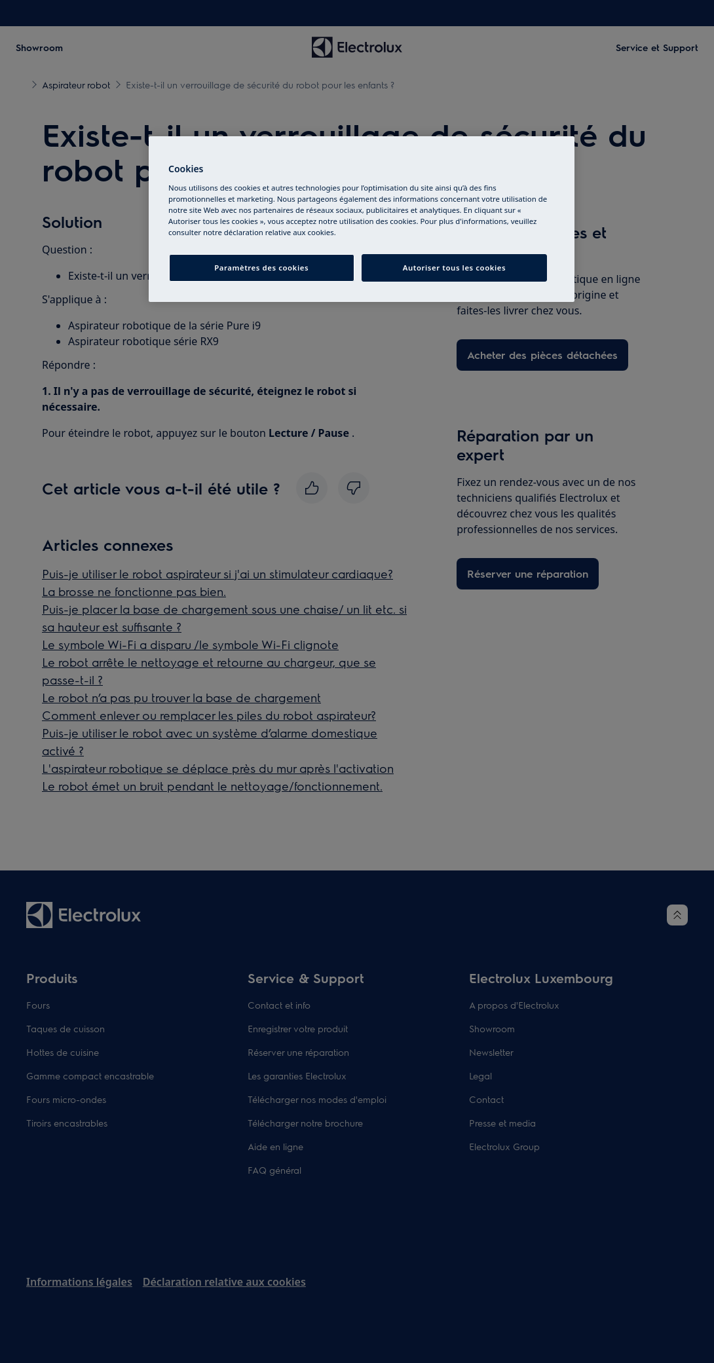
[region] (361, 219)
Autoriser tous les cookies (454, 267)
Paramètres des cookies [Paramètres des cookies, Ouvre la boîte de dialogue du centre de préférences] (261, 267)
